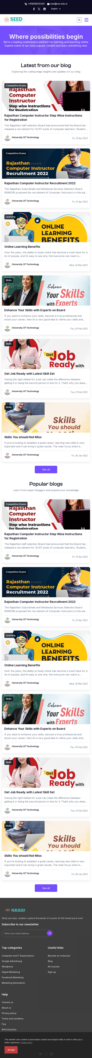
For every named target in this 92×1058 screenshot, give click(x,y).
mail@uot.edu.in (57, 3)
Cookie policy (26, 1042)
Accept (11, 1050)
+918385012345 (35, 3)
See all (46, 469)
